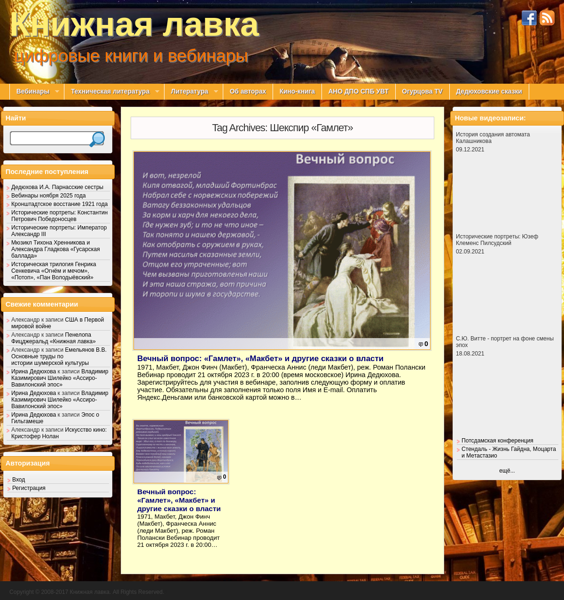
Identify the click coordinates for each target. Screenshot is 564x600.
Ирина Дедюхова (33, 371)
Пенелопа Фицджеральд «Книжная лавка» (53, 338)
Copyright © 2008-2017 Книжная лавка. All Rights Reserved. (86, 592)
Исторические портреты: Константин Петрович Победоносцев (59, 215)
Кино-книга (297, 91)
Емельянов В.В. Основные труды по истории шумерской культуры (59, 356)
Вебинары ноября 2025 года (48, 195)
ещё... (507, 470)
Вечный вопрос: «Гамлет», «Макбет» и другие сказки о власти (260, 358)
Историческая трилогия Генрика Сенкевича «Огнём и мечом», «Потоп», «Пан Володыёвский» (53, 271)
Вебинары (34, 91)
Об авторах (248, 91)
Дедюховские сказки (489, 91)
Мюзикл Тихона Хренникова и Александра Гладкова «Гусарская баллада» (55, 249)
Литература (191, 91)
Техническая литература (111, 91)
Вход (18, 479)
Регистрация (29, 488)
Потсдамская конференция (497, 440)
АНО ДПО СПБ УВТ (358, 91)
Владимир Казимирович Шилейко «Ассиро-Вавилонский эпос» (59, 378)
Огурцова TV (422, 91)
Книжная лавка (134, 24)
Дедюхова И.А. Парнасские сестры (57, 187)
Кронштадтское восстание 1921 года (59, 204)
